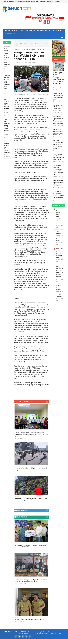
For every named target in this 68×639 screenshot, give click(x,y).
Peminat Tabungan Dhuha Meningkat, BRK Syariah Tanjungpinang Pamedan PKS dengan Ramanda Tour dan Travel (31, 434)
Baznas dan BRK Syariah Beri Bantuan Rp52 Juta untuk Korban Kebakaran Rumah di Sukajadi (58, 120)
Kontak (59, 633)
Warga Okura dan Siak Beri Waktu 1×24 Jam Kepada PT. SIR (7, 105)
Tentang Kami (40, 632)
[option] (40, 1)
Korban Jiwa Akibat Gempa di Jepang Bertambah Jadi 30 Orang (31, 469)
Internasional (42, 30)
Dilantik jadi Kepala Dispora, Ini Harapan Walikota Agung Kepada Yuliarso (58, 183)
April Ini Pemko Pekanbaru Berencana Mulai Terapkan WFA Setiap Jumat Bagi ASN (37, 1)
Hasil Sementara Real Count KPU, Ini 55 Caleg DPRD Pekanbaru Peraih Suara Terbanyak (7, 82)
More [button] (15, 34)
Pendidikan (24, 30)
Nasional (32, 30)
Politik (51, 30)
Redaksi (48, 632)
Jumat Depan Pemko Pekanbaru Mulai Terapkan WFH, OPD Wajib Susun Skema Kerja (58, 79)
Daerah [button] (15, 30)
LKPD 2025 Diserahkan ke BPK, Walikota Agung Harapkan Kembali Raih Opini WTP (58, 144)
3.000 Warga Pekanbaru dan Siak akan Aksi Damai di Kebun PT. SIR (7, 126)
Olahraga (8, 34)
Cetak (46, 62)
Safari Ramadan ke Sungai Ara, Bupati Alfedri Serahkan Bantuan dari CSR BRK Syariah (30, 546)
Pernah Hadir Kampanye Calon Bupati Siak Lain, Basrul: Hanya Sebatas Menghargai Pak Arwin (31, 581)
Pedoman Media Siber (42, 633)
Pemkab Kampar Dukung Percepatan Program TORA (30, 620)
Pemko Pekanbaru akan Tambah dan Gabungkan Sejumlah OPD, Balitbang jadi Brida (58, 195)
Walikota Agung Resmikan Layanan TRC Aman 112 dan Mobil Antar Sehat (58, 132)
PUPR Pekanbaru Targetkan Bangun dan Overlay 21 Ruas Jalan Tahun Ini (58, 156)
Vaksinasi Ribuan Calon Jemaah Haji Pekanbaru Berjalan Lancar (58, 96)
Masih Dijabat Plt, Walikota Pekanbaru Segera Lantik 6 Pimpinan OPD (58, 107)
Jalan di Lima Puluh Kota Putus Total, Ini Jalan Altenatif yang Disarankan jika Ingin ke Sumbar (31, 499)
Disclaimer (53, 633)
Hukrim (58, 30)
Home (7, 30)
